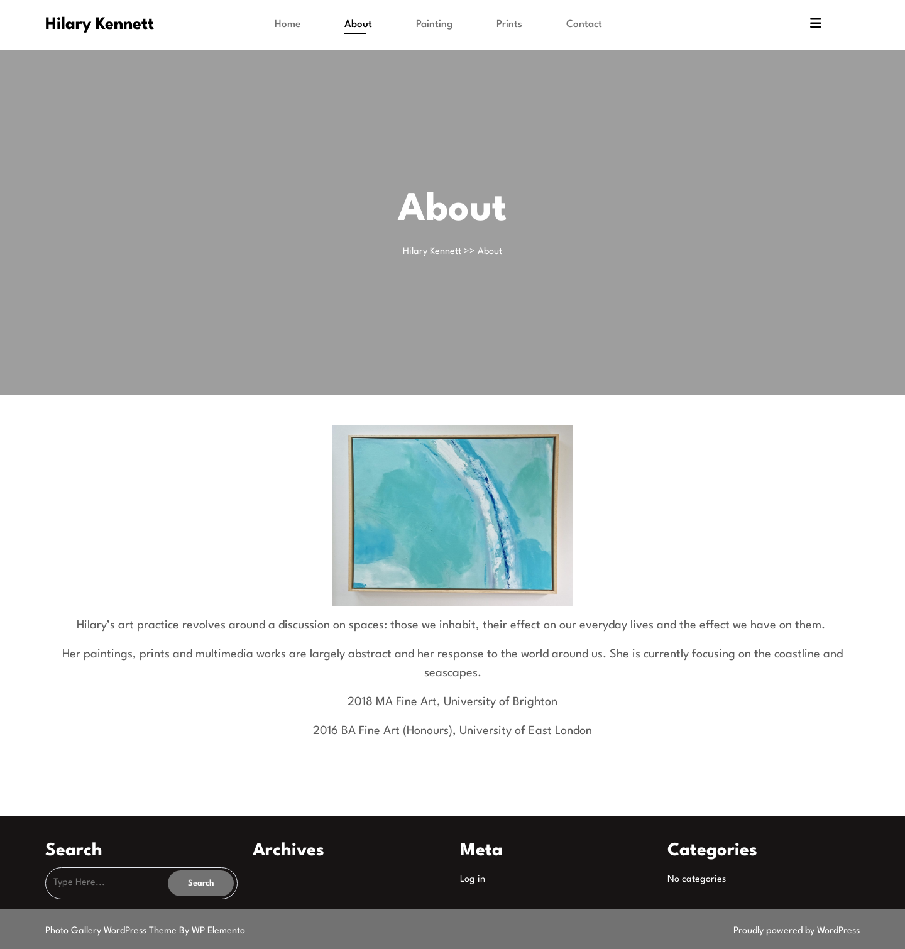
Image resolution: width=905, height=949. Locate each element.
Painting (434, 24)
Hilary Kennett (99, 24)
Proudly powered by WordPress (796, 931)
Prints (509, 24)
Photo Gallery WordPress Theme (112, 931)
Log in (472, 879)
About (358, 24)
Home (287, 24)
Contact (584, 24)
